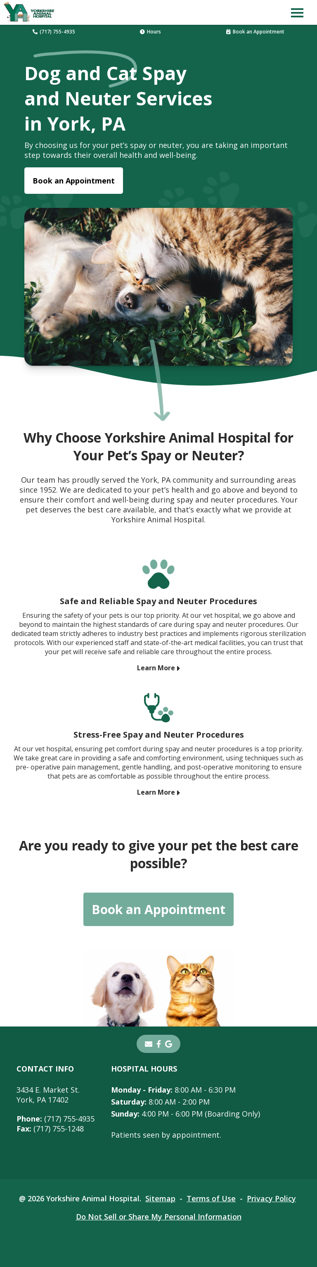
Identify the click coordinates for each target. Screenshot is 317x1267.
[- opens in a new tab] (158, 1044)
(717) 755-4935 (54, 31)
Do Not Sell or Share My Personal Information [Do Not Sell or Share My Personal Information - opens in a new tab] (158, 1217)
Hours (150, 31)
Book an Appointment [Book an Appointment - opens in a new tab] (74, 181)
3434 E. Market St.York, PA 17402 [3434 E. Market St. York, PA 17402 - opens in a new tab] (48, 1095)
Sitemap (160, 1198)
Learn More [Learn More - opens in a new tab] (156, 667)
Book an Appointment (255, 31)
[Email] (148, 1044)
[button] (297, 12)
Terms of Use (211, 1198)
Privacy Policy (271, 1198)
